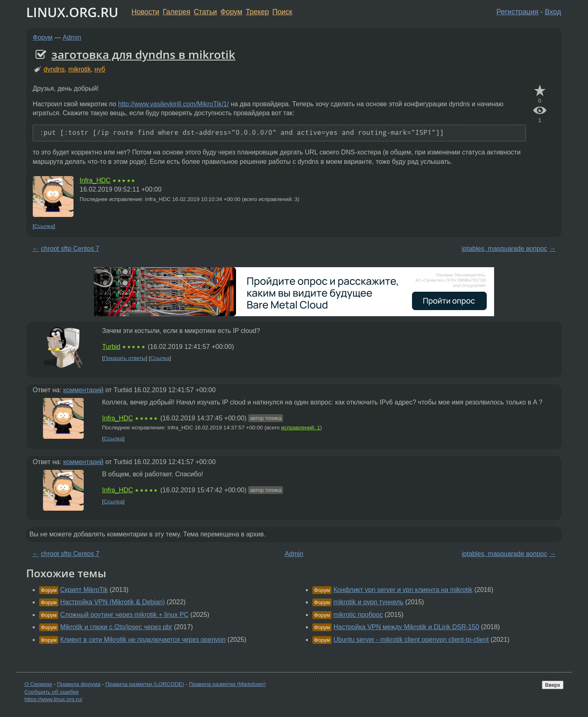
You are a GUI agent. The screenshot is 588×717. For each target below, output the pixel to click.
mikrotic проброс (358, 614)
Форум (231, 12)
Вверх (552, 685)
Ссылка (43, 226)
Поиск (282, 12)
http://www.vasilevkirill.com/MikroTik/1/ (173, 104)
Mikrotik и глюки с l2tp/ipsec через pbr (116, 626)
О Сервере (38, 684)
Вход (553, 12)
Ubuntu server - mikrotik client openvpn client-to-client (411, 639)
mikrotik (79, 69)
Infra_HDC (95, 180)
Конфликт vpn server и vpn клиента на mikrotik (402, 589)
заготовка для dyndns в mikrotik (143, 54)
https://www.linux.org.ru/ (53, 699)
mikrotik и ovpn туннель (368, 602)
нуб (99, 69)
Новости (145, 12)
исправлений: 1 (300, 427)
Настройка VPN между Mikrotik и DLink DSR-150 (406, 626)
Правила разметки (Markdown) (227, 684)
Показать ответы (125, 358)
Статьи (205, 12)
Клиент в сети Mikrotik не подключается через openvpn (142, 639)
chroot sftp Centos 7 (70, 248)
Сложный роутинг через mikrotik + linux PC (124, 614)
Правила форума (79, 684)
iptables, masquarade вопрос (504, 248)
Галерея (176, 12)
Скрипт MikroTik (84, 589)
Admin (72, 37)
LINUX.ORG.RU (72, 12)
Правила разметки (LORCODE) (144, 684)
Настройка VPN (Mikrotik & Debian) (112, 602)
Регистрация (518, 12)
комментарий (83, 389)
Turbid (111, 346)
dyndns (54, 69)
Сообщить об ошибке (51, 692)
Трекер (257, 12)
